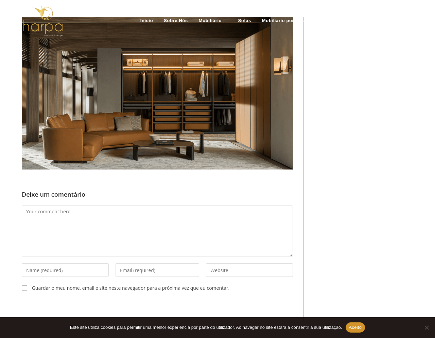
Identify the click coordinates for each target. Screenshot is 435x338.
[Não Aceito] (426, 327)
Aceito (355, 327)
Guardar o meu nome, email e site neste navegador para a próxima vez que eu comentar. (131, 288)
